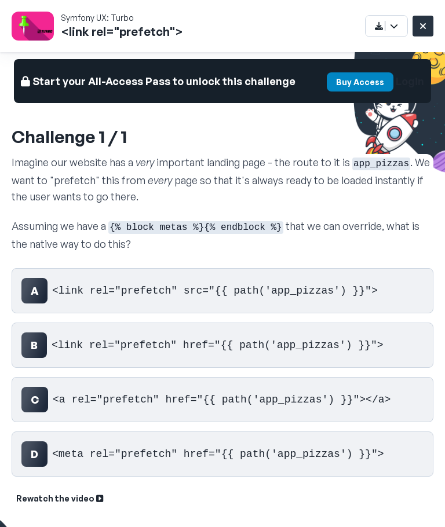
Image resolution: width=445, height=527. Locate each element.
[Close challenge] (423, 26)
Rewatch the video (59, 498)
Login (410, 81)
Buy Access (360, 82)
